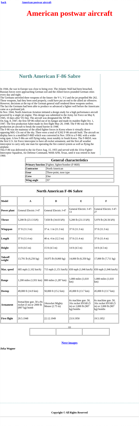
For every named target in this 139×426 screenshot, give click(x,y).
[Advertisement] (69, 45)
